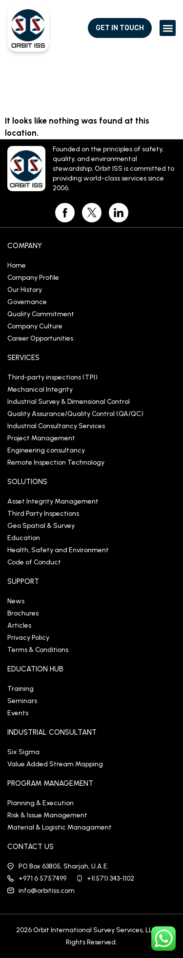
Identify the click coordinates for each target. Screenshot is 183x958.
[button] (168, 28)
